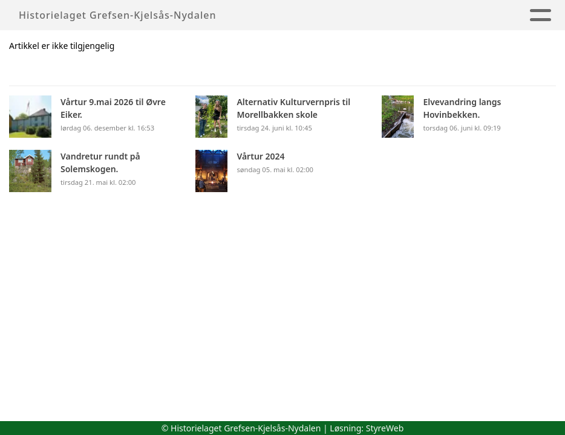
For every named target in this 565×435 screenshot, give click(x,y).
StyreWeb (385, 428)
